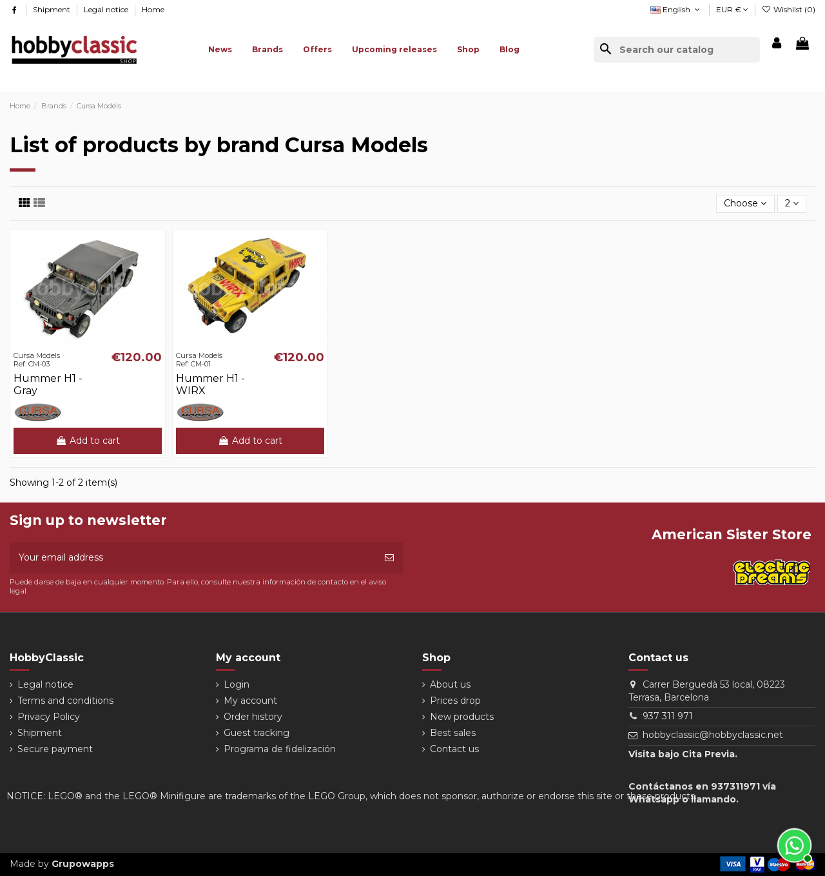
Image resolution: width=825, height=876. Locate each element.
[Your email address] (193, 557)
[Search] (677, 50)
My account (250, 700)
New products (462, 716)
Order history (253, 716)
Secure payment (55, 749)
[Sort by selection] (745, 204)
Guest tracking (256, 733)
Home (153, 9)
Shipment (52, 9)
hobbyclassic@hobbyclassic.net (713, 735)
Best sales (453, 733)
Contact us (454, 749)
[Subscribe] (389, 557)
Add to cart (87, 440)
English (676, 9)
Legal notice (107, 9)
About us (450, 684)
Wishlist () (788, 9)
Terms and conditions (65, 700)
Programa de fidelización (280, 749)
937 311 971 (668, 716)
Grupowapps (83, 864)
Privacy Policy (48, 716)
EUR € (732, 9)
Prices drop (455, 700)
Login (236, 684)
